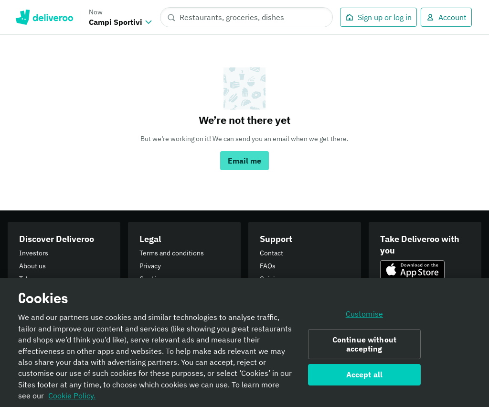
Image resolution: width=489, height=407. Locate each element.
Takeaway (33, 279)
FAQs (268, 266)
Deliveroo (44, 17)
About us (32, 266)
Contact (271, 253)
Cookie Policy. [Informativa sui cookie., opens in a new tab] (72, 400)
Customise (364, 318)
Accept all (364, 379)
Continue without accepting (364, 349)
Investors (33, 253)
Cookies (151, 279)
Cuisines (273, 279)
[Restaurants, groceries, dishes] (246, 17)
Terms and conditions (171, 253)
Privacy (150, 266)
